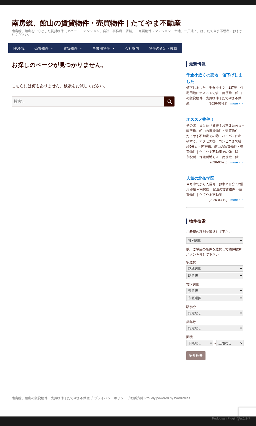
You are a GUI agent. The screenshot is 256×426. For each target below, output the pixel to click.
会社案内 (132, 48)
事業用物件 (101, 48)
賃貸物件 (71, 48)
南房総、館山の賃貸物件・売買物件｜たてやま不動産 (96, 23)
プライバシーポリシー (110, 398)
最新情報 (197, 64)
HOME (18, 48)
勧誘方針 (137, 398)
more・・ (237, 103)
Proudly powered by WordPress (167, 398)
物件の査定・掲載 (163, 48)
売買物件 (41, 48)
